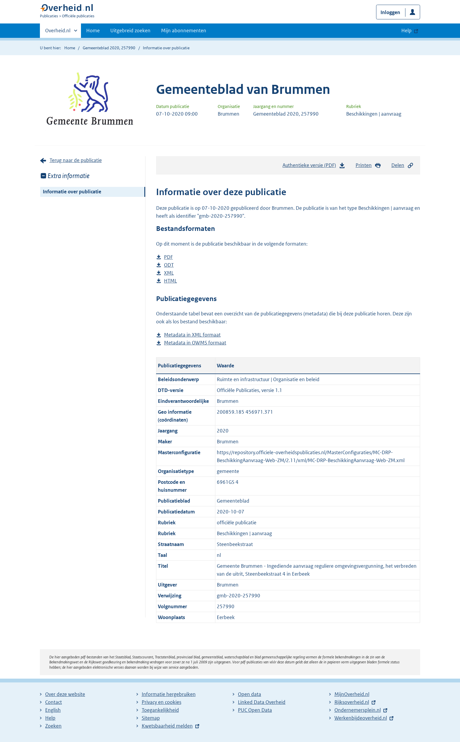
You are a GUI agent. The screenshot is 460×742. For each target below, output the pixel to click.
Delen (402, 165)
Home (93, 30)
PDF (168, 257)
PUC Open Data (255, 710)
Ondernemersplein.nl (357, 710)
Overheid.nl (57, 32)
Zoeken (53, 726)
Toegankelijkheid (160, 710)
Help (50, 718)
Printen (368, 165)
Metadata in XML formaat (192, 335)
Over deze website (65, 694)
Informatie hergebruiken (169, 694)
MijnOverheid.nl (351, 694)
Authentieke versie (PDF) (314, 166)
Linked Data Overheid (261, 702)
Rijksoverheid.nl (351, 702)
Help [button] (406, 30)
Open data (249, 694)
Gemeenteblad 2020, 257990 (109, 47)
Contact (53, 702)
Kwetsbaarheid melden (167, 726)
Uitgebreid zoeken (130, 30)
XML (169, 273)
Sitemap (151, 718)
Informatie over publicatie (72, 191)
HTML (170, 281)
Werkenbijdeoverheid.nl (360, 718)
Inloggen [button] (390, 12)
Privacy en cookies (161, 702)
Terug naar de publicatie (76, 160)
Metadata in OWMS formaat (195, 343)
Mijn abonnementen (183, 30)
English (53, 710)
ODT (169, 265)
